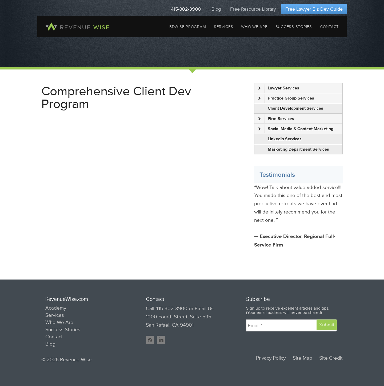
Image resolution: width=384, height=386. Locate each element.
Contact (329, 26)
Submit (326, 325)
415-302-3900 (186, 9)
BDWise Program (187, 26)
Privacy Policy (271, 358)
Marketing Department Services (298, 149)
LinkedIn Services (285, 139)
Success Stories (293, 26)
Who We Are (254, 26)
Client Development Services (295, 108)
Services (223, 26)
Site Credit (331, 358)
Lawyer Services (278, 88)
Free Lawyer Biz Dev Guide (314, 9)
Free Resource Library (253, 9)
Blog (216, 9)
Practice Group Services (286, 98)
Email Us (204, 308)
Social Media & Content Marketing (295, 128)
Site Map (302, 358)
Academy (55, 308)
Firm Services (276, 118)
